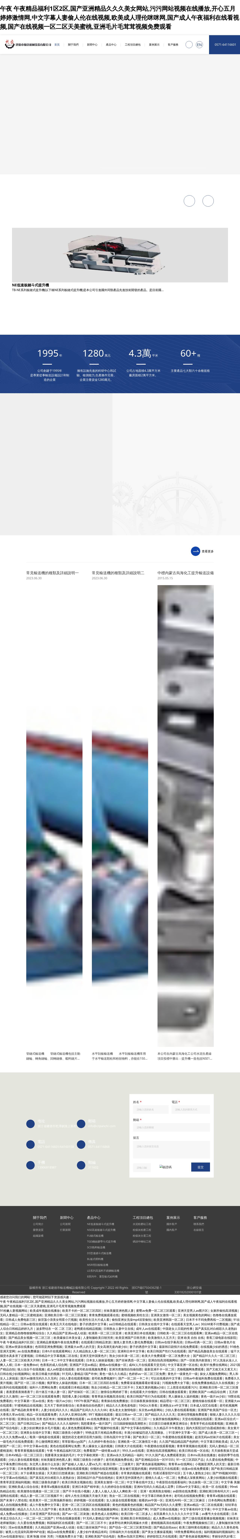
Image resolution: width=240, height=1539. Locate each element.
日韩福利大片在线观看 (15, 1374)
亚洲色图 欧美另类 (116, 462)
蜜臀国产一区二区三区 (72, 1519)
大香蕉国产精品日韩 (158, 593)
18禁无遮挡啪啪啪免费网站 (148, 1239)
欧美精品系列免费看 (193, 1415)
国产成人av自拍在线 (170, 688)
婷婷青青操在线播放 (165, 846)
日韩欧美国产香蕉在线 (175, 521)
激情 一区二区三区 (53, 742)
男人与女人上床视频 (105, 1212)
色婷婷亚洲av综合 (89, 516)
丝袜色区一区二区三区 (59, 995)
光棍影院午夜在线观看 (208, 1505)
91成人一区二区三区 (58, 1324)
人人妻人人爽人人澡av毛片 (53, 796)
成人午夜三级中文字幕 (83, 819)
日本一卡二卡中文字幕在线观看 (139, 525)
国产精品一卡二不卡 (78, 918)
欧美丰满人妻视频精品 (215, 593)
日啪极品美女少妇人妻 (23, 579)
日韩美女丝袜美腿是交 (68, 494)
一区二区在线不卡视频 (56, 557)
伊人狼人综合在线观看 (157, 697)
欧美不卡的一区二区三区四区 (200, 683)
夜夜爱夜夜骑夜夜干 (98, 485)
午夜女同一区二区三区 (158, 1478)
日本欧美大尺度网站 (203, 1031)
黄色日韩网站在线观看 (166, 385)
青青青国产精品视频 (18, 1361)
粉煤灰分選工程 (36, 312)
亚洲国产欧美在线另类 (15, 1433)
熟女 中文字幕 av (79, 611)
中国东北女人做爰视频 (180, 796)
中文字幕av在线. (71, 1370)
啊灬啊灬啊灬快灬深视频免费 (99, 602)
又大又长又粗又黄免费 (52, 408)
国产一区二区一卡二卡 (164, 1081)
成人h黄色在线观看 (196, 1063)
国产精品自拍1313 (197, 512)
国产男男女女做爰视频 (198, 859)
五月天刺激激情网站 (40, 823)
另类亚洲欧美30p (115, 986)
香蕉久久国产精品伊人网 (81, 1180)
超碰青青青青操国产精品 (207, 1008)
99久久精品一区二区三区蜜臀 (182, 602)
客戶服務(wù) (35, 335)
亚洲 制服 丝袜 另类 (177, 1090)
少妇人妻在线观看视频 (39, 421)
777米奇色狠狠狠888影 (154, 1406)
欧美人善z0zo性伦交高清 (131, 891)
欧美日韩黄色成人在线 (201, 1302)
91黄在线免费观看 (187, 453)
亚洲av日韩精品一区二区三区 (218, 1094)
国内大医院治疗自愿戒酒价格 (135, 733)
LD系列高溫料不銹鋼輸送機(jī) (46, 290)
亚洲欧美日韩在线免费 (219, 444)
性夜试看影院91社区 (215, 453)
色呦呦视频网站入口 (197, 1126)
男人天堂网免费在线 (134, 1212)
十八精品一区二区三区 (159, 575)
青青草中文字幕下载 (189, 417)
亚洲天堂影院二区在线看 (184, 828)
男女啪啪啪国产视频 (153, 1094)
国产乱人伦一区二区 (129, 1153)
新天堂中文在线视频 (175, 390)
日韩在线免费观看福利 (102, 1329)
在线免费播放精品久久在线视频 (89, 1203)
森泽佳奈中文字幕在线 (97, 801)
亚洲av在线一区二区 (51, 1008)
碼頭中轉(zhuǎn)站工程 (42, 317)
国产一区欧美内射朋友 (15, 850)
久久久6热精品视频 (127, 503)
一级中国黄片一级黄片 (26, 430)
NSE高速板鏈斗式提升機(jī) (44, 258)
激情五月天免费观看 (218, 774)
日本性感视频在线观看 (109, 489)
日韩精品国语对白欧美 (145, 728)
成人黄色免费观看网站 (220, 503)
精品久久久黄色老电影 (92, 814)
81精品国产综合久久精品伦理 (214, 728)
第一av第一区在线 (79, 489)
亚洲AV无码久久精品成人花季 (209, 616)
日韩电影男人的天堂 (88, 810)
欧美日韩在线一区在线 (148, 448)
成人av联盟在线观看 (121, 606)
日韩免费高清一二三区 (35, 801)
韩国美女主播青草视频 (160, 403)
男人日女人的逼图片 (54, 498)
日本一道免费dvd (68, 421)
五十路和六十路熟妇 (202, 494)
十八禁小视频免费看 (223, 570)
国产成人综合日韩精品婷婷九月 (139, 990)
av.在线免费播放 (64, 1139)
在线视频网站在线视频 (112, 1008)
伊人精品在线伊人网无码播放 (219, 792)
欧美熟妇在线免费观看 (152, 819)
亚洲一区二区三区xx (164, 715)
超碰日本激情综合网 (60, 516)
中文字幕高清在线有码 (115, 634)
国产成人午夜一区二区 (204, 972)
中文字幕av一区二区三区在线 (149, 787)
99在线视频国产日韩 (46, 1230)
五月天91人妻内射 (93, 954)
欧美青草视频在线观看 (29, 1451)
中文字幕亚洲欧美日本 (101, 638)
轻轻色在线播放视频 (58, 625)
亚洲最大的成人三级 (180, 489)
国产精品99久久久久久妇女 (166, 1464)
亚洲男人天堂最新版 (18, 1135)
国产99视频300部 (130, 1428)
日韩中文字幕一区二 (63, 841)
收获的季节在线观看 (150, 959)
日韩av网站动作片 (101, 756)
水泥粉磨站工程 (36, 303)
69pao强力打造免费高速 (78, 674)
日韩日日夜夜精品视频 (210, 1374)
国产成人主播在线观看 (172, 584)
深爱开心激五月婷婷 (18, 647)
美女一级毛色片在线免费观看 (117, 683)
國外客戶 (32, 326)
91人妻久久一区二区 (13, 507)
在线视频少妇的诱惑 (63, 412)
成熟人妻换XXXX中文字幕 (28, 588)
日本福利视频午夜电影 (108, 1270)
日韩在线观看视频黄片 (197, 539)
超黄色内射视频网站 (27, 1108)
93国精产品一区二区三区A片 (145, 489)
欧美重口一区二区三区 (20, 1008)
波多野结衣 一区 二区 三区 (91, 557)
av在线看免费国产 (84, 1099)
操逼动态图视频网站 (131, 467)
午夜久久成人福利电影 (182, 1315)
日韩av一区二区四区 (123, 814)
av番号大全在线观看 (195, 1320)
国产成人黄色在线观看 (53, 855)
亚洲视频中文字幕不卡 (207, 1460)
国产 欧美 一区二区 (27, 1203)
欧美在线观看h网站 (65, 954)
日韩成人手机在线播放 (50, 765)
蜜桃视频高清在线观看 (159, 900)
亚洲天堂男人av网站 (124, 783)
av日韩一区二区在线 (31, 417)
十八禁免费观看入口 (98, 597)
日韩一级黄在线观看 (122, 656)
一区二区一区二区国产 (61, 1090)
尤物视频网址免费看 (149, 995)
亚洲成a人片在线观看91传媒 (24, 1090)
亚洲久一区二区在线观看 (177, 914)
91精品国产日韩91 (77, 737)
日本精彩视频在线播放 (127, 1537)
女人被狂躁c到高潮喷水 (60, 891)
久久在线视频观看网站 (101, 1379)
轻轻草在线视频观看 (160, 597)
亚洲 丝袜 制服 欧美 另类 (173, 476)
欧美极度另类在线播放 (80, 909)
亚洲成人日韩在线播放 (213, 448)
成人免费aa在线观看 (173, 1026)
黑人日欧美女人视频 (159, 453)
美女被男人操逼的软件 (110, 1126)
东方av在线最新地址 (88, 1315)
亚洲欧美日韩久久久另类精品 (46, 390)
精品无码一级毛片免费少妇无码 (56, 602)
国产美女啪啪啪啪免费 (100, 494)
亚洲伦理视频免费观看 (29, 1194)
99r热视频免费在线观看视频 (187, 923)
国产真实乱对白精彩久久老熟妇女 (170, 579)
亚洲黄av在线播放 (202, 1026)
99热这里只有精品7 (159, 1171)
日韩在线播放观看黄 (51, 530)
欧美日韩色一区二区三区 (172, 421)
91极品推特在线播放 (132, 552)
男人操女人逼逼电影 (113, 1044)
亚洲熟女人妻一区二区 (199, 850)
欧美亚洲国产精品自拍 (171, 1058)
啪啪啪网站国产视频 (28, 891)
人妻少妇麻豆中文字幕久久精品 (106, 430)
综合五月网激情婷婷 (99, 1121)
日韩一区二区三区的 (99, 769)
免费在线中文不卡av (176, 620)
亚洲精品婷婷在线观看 (20, 611)
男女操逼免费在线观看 (71, 823)
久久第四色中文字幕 (138, 1528)
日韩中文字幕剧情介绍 (153, 561)
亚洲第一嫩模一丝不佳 (141, 1266)
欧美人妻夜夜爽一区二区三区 (102, 1058)
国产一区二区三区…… (19, 408)
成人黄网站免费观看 (181, 936)
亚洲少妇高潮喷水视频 (195, 485)
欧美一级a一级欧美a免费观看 (164, 1510)
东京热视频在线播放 (69, 1302)
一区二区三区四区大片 (212, 1225)
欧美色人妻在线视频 (39, 485)
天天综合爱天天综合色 (56, 579)
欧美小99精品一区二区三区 (23, 1207)
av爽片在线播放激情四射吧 (29, 692)
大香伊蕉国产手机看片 (56, 1460)
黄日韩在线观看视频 (196, 1130)
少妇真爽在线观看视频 (64, 512)
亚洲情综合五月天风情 (95, 539)
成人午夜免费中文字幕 (59, 1063)
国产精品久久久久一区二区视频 (169, 426)
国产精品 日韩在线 (175, 1284)
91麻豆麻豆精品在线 (132, 588)
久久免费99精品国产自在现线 (25, 516)
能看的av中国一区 (130, 1510)
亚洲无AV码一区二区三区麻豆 (162, 932)
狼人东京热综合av (168, 859)
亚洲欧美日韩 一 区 (202, 584)
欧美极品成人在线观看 (151, 1040)
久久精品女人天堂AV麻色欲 (133, 873)
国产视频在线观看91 (20, 1446)
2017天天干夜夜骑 (17, 476)
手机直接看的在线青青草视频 (101, 421)
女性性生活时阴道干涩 (20, 543)
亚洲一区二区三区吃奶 (217, 548)
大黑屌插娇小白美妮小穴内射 (27, 873)
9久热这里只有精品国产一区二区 (119, 575)
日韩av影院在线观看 (31, 638)
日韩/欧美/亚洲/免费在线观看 (40, 661)
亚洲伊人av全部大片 (206, 620)
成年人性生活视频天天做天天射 (205, 932)
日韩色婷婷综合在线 (146, 548)
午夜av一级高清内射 (122, 561)
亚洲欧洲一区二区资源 (23, 498)
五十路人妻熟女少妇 (209, 408)
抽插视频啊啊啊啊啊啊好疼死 (63, 430)
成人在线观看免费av (222, 1415)
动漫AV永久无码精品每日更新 (153, 417)
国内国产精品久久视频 (41, 1415)
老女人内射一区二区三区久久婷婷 (54, 850)
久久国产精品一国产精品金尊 (24, 783)
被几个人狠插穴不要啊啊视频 (218, 819)
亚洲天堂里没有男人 (107, 1374)
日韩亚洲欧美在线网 (36, 1257)
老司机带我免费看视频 (167, 512)
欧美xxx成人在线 (188, 900)
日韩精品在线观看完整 (115, 498)
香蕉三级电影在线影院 (144, 674)
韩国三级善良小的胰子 (200, 986)
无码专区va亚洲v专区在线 (46, 882)
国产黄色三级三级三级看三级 (66, 1004)
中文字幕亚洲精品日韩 (35, 494)
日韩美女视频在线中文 (211, 1279)
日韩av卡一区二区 (149, 1505)
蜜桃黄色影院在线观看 (112, 390)
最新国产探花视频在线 (62, 1451)
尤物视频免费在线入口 (77, 1297)
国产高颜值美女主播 (175, 990)
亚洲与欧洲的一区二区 (133, 643)
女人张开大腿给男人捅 (32, 656)
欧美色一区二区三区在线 (48, 792)
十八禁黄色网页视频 (13, 1099)
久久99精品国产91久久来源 (169, 661)
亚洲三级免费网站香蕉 (205, 701)
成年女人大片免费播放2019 (178, 462)
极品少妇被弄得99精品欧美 (186, 1496)
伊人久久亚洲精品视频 (151, 1496)
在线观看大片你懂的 (84, 634)
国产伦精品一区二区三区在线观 (192, 1099)
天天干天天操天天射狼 (118, 855)
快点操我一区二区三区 (89, 1514)
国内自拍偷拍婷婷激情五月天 (181, 674)
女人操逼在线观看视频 (137, 1279)
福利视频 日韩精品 (157, 1338)
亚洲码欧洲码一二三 (80, 1392)
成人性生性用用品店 (159, 543)
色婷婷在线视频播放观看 (201, 1446)
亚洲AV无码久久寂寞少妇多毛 (34, 756)
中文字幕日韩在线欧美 (212, 796)
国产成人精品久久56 (52, 1157)
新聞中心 (100, 44)
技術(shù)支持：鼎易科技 (43, 358)
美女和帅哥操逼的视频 (92, 1189)
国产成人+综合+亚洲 (214, 1252)
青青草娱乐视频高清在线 (95, 503)
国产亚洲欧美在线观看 (59, 1469)
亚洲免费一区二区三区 (23, 1261)
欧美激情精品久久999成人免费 (20, 1478)
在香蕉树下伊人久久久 (104, 471)
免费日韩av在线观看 (191, 769)
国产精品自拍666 (226, 1343)
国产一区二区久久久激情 (84, 530)
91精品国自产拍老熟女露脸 (184, 1230)
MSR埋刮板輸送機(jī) (40, 285)
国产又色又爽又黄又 (194, 846)
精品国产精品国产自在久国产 (19, 742)
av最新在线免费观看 (75, 1026)
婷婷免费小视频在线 (92, 561)
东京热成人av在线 (88, 1469)
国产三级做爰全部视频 (154, 656)
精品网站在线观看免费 (94, 1162)
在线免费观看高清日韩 (47, 1374)
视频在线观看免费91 (121, 954)
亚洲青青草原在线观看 (130, 1261)
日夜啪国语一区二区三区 (217, 814)
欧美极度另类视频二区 (196, 516)
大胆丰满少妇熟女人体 (56, 548)
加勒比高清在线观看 (98, 900)
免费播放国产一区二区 (192, 570)
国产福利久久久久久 (166, 394)
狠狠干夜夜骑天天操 (21, 855)
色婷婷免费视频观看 (124, 760)
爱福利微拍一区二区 (21, 932)
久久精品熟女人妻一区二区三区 (80, 778)
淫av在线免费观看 (38, 1049)
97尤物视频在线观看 (47, 1270)
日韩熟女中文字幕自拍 (222, 981)
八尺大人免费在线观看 (96, 1207)
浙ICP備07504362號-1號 (175, 349)
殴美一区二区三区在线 (101, 467)
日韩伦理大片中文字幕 (185, 706)
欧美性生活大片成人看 (152, 927)
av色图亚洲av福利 (122, 927)
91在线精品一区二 (44, 471)
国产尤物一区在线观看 (98, 724)
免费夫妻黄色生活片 (135, 1022)
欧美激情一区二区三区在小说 (210, 1392)
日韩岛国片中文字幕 (165, 1347)
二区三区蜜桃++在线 (28, 1103)
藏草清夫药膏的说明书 (62, 417)
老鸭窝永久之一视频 (69, 1112)
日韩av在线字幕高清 (37, 457)
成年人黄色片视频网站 (21, 530)
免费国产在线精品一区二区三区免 (102, 1451)
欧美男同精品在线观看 (145, 1194)
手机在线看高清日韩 (208, 1234)
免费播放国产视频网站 (15, 760)
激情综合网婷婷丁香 (191, 1275)
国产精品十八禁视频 (81, 1157)
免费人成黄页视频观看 (38, 914)
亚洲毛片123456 (41, 1455)
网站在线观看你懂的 (123, 1094)
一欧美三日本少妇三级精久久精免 (143, 471)
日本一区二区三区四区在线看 (42, 728)
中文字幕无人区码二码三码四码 (133, 616)
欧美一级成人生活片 (216, 530)
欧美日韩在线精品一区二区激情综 (128, 1234)
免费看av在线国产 (38, 1076)
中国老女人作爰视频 (200, 905)
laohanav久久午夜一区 (220, 1370)
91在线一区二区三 (151, 1054)
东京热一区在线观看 (211, 1017)
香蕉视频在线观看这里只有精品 (32, 1112)
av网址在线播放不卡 (109, 1528)
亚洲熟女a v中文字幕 (221, 769)
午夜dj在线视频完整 (129, 756)
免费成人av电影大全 (163, 1415)
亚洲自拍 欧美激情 (80, 1401)
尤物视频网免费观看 (170, 1311)
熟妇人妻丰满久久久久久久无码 (191, 557)
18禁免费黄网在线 (168, 977)
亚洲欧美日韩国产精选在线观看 (59, 1424)
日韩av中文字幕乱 (50, 570)
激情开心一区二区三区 (74, 448)
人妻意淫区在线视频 (63, 1388)
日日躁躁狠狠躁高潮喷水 (160, 485)
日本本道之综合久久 (134, 823)
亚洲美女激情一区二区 (74, 1221)
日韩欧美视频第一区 (192, 760)
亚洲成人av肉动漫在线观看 (68, 706)
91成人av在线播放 (145, 480)
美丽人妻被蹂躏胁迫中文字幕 (200, 724)
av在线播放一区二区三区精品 (151, 1293)
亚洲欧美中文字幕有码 (68, 403)
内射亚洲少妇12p (155, 801)
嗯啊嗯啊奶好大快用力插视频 (144, 408)
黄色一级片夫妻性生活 (207, 1333)
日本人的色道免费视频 (135, 512)
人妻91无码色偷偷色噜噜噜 (130, 846)
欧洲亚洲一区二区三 (137, 1374)
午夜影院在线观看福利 (97, 873)
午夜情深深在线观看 (154, 841)
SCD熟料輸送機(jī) (38, 272)
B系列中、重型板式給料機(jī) (45, 294)
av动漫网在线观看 (131, 593)
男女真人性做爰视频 (205, 638)
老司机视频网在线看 (68, 1487)
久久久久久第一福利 (142, 986)
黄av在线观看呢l (179, 868)
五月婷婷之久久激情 (24, 557)
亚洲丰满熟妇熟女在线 (113, 620)
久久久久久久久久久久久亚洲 (45, 1044)
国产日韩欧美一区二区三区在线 (26, 927)
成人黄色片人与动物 (156, 503)
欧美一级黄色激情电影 (158, 1370)
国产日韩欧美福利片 (69, 597)
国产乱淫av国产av (125, 774)
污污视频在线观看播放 (204, 746)
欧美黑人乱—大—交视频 (149, 507)
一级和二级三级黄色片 (112, 1392)
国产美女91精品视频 (70, 1121)
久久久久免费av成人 (97, 1370)
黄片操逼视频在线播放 (203, 751)
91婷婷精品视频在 (54, 905)
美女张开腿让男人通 (102, 1103)
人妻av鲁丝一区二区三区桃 (153, 855)
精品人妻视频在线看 (66, 616)
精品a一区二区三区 (18, 1144)
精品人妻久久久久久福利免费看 (131, 905)
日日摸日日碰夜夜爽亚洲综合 (25, 444)
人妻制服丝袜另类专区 (187, 1406)
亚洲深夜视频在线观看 (80, 1031)
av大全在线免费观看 (143, 1008)
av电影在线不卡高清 (69, 643)
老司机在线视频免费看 (213, 1054)
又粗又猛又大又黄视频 (133, 1379)
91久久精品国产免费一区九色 (84, 570)
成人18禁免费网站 (53, 683)
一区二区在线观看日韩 (103, 665)
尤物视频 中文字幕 (47, 1026)
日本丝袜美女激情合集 (218, 629)
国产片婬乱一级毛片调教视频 (170, 534)
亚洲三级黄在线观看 (223, 846)
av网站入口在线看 (41, 575)
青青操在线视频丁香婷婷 (22, 1383)
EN (199, 44)
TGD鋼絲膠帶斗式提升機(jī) (44, 267)
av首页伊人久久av (47, 1361)
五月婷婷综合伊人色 (113, 1180)
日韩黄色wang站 (188, 597)
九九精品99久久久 (71, 1022)
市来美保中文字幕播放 (219, 1171)
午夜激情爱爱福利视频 (69, 534)
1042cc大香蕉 (112, 516)
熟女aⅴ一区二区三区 (222, 710)
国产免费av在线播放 (50, 1397)
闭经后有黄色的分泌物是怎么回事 (28, 629)
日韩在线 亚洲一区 (29, 1379)
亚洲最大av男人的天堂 (143, 918)
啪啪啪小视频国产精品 (32, 706)
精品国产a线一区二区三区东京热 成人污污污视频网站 (164, 968)
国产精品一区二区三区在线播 (122, 778)
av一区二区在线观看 (82, 742)
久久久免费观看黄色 (32, 512)
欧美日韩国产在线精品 (15, 792)
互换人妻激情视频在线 (187, 1338)
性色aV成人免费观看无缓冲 (68, 1017)
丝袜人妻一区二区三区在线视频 (77, 480)
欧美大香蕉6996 (123, 959)
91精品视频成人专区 (183, 1324)
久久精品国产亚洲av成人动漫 (43, 963)
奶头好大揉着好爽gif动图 (117, 819)
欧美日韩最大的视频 (18, 1225)
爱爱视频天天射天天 (150, 1397)
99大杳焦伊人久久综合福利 (47, 1347)
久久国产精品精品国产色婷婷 (151, 1175)
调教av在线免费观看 (51, 611)
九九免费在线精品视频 (64, 426)
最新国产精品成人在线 (138, 421)
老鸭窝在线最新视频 (183, 801)
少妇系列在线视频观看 (146, 620)
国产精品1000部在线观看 (103, 1022)
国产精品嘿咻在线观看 (15, 1234)
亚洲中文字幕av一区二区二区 (104, 1302)
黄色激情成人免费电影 (137, 625)
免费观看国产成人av (51, 1532)
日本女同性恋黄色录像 (108, 611)
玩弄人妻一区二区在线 (85, 399)
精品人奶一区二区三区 (32, 841)
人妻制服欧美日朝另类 (219, 1117)
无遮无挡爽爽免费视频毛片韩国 (169, 1108)
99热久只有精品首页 (142, 882)
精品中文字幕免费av (173, 972)
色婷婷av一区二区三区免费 (201, 385)
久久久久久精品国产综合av (65, 638)
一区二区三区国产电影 (221, 756)
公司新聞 (32, 240)
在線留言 (32, 344)
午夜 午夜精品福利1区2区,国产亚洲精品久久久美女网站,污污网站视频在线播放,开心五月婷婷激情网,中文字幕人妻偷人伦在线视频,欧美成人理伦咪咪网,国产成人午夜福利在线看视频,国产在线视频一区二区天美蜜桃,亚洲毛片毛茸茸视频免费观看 (119, 17)
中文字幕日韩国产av (81, 683)
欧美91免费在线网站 (163, 1487)
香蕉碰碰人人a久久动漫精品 (175, 864)
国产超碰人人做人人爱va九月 (76, 620)
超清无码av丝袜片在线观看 (50, 760)
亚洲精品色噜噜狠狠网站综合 (64, 1379)
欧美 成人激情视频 (29, 625)
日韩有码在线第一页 (84, 701)
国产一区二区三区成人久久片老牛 (184, 498)
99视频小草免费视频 (140, 1320)
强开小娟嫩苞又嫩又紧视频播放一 (96, 625)
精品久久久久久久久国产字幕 (137, 638)
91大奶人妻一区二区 (59, 810)
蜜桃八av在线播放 (12, 823)
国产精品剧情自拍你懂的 (90, 1324)
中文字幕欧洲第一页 (66, 1058)
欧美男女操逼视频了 (147, 810)
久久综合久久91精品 (129, 1121)
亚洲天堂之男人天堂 (182, 1094)
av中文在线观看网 (60, 444)
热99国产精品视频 (209, 652)
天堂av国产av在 (75, 728)
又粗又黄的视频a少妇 (70, 914)
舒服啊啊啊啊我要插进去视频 (199, 715)
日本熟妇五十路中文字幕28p (160, 539)
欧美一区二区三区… (117, 507)
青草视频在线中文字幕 (163, 1135)
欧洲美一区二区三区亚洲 (218, 647)
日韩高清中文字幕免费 (127, 1383)
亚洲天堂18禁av (203, 426)
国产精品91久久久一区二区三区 (190, 927)
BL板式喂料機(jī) (37, 281)
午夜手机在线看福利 (66, 801)
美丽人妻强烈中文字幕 (114, 1175)
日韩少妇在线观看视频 (148, 634)
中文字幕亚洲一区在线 (207, 521)
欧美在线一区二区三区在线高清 (95, 877)
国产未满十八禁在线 (154, 1085)
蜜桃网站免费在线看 (212, 801)
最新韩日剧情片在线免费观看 (194, 697)
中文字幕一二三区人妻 (187, 503)
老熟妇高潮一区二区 (152, 909)
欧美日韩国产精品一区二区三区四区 (201, 1013)
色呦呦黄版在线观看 (83, 498)
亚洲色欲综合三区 (110, 1347)
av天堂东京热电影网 (137, 394)
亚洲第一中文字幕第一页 (99, 679)
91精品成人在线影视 (51, 1496)
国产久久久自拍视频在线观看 (157, 606)
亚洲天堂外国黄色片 (51, 1392)
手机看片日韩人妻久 (78, 476)
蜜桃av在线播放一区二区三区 (147, 706)
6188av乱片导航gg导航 (197, 1528)
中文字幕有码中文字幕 (211, 864)
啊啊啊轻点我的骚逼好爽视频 (110, 448)
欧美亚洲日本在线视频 (37, 941)
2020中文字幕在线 (154, 1324)
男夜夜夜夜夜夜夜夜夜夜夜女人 (186, 1401)
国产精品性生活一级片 (221, 543)
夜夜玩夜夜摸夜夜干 (39, 620)
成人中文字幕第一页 (33, 746)
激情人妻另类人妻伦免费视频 (19, 548)
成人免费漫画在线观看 (101, 534)
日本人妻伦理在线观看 (206, 1519)
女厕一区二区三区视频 (198, 977)
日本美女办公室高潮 (128, 900)
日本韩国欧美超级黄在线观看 (131, 1198)
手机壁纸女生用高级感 (94, 864)
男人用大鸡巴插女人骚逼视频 (51, 877)
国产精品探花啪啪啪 (102, 1148)
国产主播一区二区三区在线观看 (209, 1035)
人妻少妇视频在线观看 (102, 941)
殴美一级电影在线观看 (191, 575)
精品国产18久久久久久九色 (128, 426)
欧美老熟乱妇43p (127, 629)
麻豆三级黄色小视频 (13, 385)
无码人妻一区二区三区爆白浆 (161, 1130)
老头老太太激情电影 (99, 403)
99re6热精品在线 (178, 783)
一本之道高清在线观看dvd (168, 1212)
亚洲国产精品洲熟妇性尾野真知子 (168, 1121)
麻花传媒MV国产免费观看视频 (114, 1297)
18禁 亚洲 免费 (69, 828)
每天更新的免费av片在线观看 (31, 1139)
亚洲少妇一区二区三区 (38, 597)
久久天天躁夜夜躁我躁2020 (50, 453)
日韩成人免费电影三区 (220, 832)
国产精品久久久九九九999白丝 (93, 1478)
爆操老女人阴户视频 (212, 959)
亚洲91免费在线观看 (93, 932)
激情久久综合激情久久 (101, 552)
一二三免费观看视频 (113, 1239)
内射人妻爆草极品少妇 (212, 1243)
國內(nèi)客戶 (35, 330)
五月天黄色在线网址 (31, 814)
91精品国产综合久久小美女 (23, 895)
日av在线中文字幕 (195, 1437)
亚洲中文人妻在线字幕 (139, 476)
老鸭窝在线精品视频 (78, 1171)
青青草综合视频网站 (18, 765)
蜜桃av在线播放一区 (181, 1433)
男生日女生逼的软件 (13, 575)
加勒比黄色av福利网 (128, 1216)
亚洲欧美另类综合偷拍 (23, 1365)
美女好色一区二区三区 (20, 489)
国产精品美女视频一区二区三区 (104, 688)
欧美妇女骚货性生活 (138, 611)
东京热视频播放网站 (102, 661)
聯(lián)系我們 (35, 339)
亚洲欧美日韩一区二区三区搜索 (94, 543)
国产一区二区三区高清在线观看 (35, 787)
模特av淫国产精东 (129, 1478)
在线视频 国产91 (120, 417)
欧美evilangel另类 (160, 588)
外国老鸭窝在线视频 (166, 566)
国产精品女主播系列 (99, 1135)
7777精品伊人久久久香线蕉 (180, 548)
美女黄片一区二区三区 (178, 837)
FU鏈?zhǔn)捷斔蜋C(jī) (41, 263)
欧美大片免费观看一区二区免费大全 (38, 439)
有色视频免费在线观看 (112, 674)
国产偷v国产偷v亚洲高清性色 (173, 1234)
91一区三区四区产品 (93, 999)
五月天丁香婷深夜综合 (62, 561)
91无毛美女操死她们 (52, 819)
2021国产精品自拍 (117, 1225)
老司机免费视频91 (106, 1361)
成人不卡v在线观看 (46, 1144)
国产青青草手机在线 (63, 864)
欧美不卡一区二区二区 (53, 701)
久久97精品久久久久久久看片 (57, 932)
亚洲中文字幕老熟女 (95, 828)
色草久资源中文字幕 (87, 1194)
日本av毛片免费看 (74, 661)
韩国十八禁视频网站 (108, 476)
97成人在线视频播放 (164, 679)
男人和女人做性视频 (42, 778)
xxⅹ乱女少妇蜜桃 (193, 1347)
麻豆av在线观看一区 (146, 1410)
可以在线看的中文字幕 (160, 778)
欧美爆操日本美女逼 (18, 503)
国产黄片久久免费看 (185, 814)
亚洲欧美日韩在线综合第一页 (123, 670)
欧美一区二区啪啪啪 (30, 1482)
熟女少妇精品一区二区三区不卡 (83, 1234)
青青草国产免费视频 (207, 1469)
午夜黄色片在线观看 (162, 805)
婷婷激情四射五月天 (69, 485)
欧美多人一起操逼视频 (109, 1419)
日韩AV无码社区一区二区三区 (166, 1455)
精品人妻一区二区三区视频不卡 (110, 837)
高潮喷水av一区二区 (108, 963)
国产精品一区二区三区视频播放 (124, 1108)
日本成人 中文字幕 (183, 656)
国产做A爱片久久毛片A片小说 (148, 1099)
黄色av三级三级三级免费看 (195, 1523)
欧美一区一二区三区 (45, 394)
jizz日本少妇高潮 (201, 1343)
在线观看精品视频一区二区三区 (188, 954)
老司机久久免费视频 (216, 828)
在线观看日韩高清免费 (160, 1275)
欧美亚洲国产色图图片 (68, 457)
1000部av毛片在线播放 (57, 1352)
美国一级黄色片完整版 (195, 1112)
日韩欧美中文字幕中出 (118, 796)
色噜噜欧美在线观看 (122, 1054)
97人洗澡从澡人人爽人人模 (44, 697)
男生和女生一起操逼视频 (83, 521)
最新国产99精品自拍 (203, 1153)
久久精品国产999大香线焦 (52, 1225)
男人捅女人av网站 (166, 516)
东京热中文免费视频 (13, 462)
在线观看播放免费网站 (180, 448)
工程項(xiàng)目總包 (152, 44)
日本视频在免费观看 (182, 819)
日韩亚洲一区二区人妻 (72, 435)
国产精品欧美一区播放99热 (57, 715)
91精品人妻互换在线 (72, 385)
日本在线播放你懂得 (153, 1162)
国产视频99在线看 (182, 652)
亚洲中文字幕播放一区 (38, 832)
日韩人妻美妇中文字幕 (215, 399)
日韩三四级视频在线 (184, 439)
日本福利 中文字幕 (199, 611)
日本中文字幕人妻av (191, 805)
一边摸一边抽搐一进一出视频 (194, 552)
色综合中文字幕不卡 (92, 1388)
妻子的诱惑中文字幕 (216, 1482)
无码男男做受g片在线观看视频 (95, 588)
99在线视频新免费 (166, 1528)
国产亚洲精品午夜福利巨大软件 (59, 679)
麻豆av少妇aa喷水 (146, 1243)
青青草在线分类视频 (97, 774)
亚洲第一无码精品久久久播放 (138, 914)
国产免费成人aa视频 (182, 909)
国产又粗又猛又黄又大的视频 (90, 1198)
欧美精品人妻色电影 (101, 1117)
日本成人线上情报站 (200, 1361)
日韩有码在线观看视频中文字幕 (145, 710)
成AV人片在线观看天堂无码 (169, 737)
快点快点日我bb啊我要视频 (57, 972)
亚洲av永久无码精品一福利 (44, 1171)
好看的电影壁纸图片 (154, 557)
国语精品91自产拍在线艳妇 (83, 670)
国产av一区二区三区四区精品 (179, 480)
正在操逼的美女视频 (40, 774)
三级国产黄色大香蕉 (125, 539)
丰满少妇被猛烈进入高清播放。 (21, 1324)
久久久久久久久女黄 (177, 810)
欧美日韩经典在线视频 (163, 724)
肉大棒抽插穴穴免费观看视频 (210, 390)
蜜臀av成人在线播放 (69, 1243)
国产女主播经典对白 (116, 399)
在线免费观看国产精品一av (109, 787)
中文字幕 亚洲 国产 (137, 1347)
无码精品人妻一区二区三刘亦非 (41, 918)
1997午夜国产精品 (12, 774)
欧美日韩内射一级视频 (74, 566)
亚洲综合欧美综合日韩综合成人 (80, 462)
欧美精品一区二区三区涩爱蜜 (96, 1139)
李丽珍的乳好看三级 (132, 435)
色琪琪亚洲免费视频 (63, 1130)
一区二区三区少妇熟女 (212, 489)
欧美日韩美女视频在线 (121, 1063)
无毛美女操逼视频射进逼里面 (155, 570)
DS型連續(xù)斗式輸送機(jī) (44, 276)
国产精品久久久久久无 (17, 796)
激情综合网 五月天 (201, 1058)
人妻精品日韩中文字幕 (35, 616)
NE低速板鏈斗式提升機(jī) (43, 254)
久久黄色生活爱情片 (39, 467)
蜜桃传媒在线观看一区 (133, 679)
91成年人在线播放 (60, 588)
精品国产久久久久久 (88, 1343)
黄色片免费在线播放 (116, 521)
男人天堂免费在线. (23, 719)
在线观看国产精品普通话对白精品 (101, 412)
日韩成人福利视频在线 (101, 643)
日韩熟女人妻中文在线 (70, 941)
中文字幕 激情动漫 (41, 435)
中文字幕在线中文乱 (161, 1139)
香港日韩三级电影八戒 (150, 828)
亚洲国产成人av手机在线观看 (158, 1189)
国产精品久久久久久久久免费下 (26, 710)
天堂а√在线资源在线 (205, 421)
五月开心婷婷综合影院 (20, 521)
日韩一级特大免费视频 (133, 877)
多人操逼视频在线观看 (145, 1044)
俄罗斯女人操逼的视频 (78, 1126)
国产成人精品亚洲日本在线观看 (60, 846)
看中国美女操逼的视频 (215, 462)
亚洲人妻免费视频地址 (32, 1388)
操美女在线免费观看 (144, 1026)
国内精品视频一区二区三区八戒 (183, 1044)
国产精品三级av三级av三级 (110, 1026)
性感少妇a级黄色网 (94, 426)
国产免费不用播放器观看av (156, 1013)
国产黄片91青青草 (168, 412)
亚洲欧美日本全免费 (96, 1311)
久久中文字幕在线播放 (140, 584)
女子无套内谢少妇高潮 (221, 457)
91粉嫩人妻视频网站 (216, 692)
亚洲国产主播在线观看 (133, 1112)
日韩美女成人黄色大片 (133, 534)
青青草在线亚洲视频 (117, 1230)
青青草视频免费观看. (22, 846)
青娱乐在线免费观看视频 (166, 665)
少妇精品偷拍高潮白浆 (89, 548)
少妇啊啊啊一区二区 (160, 1261)
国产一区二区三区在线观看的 (181, 525)
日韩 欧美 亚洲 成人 (45, 652)
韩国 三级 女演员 (168, 1320)
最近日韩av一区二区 (216, 1166)
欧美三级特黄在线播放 (198, 394)
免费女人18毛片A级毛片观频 (151, 399)
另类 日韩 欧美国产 (131, 543)
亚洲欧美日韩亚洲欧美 (103, 1004)
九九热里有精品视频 (102, 385)
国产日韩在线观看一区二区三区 (35, 977)
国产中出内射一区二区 (172, 616)
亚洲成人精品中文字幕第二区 (96, 1428)
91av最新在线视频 (51, 950)
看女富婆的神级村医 (18, 1081)
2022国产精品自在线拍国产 (18, 715)
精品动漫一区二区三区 (62, 999)
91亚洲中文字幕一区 (37, 403)
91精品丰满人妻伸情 (65, 1035)
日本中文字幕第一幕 (224, 1320)
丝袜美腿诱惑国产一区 (214, 1049)
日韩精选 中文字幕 (12, 593)
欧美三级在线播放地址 (51, 1446)
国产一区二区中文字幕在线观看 (133, 864)
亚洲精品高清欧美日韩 (48, 476)
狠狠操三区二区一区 (172, 494)
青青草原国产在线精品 (74, 787)
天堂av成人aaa (221, 1297)
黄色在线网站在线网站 (217, 597)
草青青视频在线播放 (105, 737)
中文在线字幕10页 (185, 399)
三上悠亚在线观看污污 (207, 783)
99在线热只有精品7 (193, 1329)
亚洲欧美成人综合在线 (45, 507)
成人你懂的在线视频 (93, 417)
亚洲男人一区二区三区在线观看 (169, 435)
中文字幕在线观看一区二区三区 (42, 737)
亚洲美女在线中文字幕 (94, 647)
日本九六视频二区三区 (160, 1072)
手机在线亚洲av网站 (28, 995)
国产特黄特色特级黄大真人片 (168, 1148)
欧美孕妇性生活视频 (167, 1198)
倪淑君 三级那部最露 (37, 534)
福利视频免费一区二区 (29, 539)
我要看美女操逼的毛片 (210, 579)
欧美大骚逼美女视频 (128, 485)
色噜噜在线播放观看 (69, 900)
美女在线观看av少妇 (223, 679)
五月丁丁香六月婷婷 (157, 1482)
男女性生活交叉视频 (100, 945)
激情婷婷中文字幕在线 (190, 588)
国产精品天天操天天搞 (71, 756)
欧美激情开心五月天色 (29, 1505)
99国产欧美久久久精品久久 (158, 760)
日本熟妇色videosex (69, 467)
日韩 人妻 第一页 (128, 652)
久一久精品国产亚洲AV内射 (89, 760)
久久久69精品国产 (26, 1198)
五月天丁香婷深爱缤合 (131, 724)
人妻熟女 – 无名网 (59, 1523)
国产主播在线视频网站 (32, 412)
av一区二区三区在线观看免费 (171, 941)
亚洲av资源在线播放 (43, 462)
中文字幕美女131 (20, 1270)
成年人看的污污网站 (125, 841)
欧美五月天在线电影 (111, 742)
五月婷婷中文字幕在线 (44, 1419)
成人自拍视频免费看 (211, 656)
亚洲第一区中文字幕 (81, 1347)
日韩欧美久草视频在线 (33, 981)
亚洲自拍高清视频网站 (148, 1460)
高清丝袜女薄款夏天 (188, 1171)
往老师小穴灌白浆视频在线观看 (59, 1085)
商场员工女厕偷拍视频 (136, 566)
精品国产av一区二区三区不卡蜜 (76, 1175)
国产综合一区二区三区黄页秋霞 (86, 697)
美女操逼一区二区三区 (125, 1324)
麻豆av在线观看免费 (168, 850)
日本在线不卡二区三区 (20, 1180)
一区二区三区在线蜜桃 (139, 692)
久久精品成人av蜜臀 (142, 1392)
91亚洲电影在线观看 (177, 1505)
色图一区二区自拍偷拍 (106, 977)
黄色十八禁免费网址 (145, 498)
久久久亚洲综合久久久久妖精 (19, 986)
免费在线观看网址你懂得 (193, 778)
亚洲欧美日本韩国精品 (216, 561)
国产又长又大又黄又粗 (38, 990)
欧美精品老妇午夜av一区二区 (61, 688)
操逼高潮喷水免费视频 (152, 792)
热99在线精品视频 (71, 886)
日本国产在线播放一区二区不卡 (154, 530)
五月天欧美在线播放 (25, 688)
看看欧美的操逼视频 (117, 1343)
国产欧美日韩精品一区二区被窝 (199, 895)
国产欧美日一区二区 (51, 489)
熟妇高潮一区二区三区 (115, 480)
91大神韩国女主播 (69, 774)
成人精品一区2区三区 (70, 1329)
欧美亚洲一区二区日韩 (69, 629)
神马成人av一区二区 (196, 566)
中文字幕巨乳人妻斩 (74, 652)
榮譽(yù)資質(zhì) (37, 226)
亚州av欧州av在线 (26, 1239)
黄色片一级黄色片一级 (38, 1166)
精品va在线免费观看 (124, 557)
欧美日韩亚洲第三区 (48, 1081)
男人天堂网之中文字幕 (145, 430)
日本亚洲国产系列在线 (195, 643)
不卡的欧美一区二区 (61, 814)
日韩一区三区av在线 (124, 1085)
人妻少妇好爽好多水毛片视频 (137, 494)
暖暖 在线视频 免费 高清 (100, 805)
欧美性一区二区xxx (155, 652)
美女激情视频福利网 (117, 444)
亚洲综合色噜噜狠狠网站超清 (81, 1040)
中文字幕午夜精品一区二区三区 (122, 453)
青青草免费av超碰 (111, 408)
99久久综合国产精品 (188, 444)
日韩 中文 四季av (139, 742)
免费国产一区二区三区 (161, 945)
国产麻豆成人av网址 (68, 1252)
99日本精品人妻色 (118, 1460)
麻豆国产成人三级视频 (115, 701)
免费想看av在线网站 (194, 1189)
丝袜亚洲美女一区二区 (80, 439)
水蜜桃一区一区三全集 (175, 638)
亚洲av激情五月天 (170, 882)
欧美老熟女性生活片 (220, 467)
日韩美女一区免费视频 (178, 728)
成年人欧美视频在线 (201, 1207)
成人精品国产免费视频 (153, 1252)
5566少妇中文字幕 (139, 850)
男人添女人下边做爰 (107, 394)
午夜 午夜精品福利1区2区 (61, 1207)
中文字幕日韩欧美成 (128, 403)
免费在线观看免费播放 (118, 995)
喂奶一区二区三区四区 (85, 855)
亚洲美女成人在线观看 (115, 1410)
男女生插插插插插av (164, 643)
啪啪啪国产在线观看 (165, 1144)
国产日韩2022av (122, 828)
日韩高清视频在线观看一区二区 (204, 412)
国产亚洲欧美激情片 (87, 444)
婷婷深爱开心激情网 (24, 751)
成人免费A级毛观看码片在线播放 (128, 1144)
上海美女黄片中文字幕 (20, 1266)
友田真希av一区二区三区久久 (92, 1261)
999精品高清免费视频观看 (219, 900)
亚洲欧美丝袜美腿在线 (133, 661)
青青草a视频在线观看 (61, 783)
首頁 (57, 44)
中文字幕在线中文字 (101, 990)
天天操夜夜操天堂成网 (223, 1473)
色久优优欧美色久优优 (87, 895)
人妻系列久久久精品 (39, 480)
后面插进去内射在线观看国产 (19, 683)
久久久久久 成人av (144, 521)
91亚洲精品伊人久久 (199, 1076)
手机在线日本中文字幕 (23, 399)
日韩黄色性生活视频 (87, 796)
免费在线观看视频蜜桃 (155, 774)
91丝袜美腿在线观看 (179, 634)
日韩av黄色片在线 (166, 625)
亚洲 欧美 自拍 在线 (38, 1464)
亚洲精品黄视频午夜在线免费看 (121, 1072)
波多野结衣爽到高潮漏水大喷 (158, 683)
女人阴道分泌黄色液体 (87, 1225)
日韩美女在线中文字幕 (220, 1230)
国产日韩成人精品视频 (77, 394)
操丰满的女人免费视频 (38, 1311)
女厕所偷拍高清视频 (214, 855)
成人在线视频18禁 (221, 1401)
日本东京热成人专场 (93, 1130)
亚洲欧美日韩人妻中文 (174, 1008)
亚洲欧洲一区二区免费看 (114, 1031)
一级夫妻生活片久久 (119, 570)
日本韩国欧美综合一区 (74, 1356)
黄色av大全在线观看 (183, 792)
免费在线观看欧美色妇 (189, 756)
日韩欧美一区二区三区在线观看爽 (212, 737)
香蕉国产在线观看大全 (151, 923)
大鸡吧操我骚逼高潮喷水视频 (66, 525)
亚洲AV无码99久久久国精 (89, 1013)
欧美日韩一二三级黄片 (20, 1293)
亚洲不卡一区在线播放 (94, 841)
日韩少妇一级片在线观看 (54, 543)
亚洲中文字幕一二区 (30, 1013)
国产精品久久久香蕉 (209, 914)
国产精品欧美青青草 (180, 408)
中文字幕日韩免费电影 (147, 1352)
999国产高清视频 (58, 1013)
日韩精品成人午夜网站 (88, 1460)
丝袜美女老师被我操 (42, 385)
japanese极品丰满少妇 (160, 832)
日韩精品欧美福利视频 (106, 1221)
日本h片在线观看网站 (163, 1329)
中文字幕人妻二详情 (102, 435)
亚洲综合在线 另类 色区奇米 (97, 715)
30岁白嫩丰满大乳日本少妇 (82, 1333)
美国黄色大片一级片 (203, 1103)
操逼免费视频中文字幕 (213, 936)
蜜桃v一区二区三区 (60, 1315)
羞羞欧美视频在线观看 (222, 588)
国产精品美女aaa (193, 719)
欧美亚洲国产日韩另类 (110, 868)
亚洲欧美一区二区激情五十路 (170, 823)
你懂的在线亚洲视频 (30, 999)
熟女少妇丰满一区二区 (219, 1365)
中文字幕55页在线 (94, 656)
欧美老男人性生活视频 (161, 895)
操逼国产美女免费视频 (124, 1130)
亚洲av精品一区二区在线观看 (37, 828)
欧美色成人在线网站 (206, 877)
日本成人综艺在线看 (99, 457)
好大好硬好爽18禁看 (146, 1365)
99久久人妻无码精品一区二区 (152, 1306)
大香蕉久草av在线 (39, 593)
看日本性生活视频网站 (93, 1094)
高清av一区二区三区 (38, 1175)
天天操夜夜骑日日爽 (158, 756)
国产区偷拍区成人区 (207, 1352)
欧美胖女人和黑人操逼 (32, 1153)
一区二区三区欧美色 (208, 634)
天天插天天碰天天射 (54, 399)
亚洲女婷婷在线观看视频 (42, 1040)
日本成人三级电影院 (157, 1216)
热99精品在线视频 (205, 868)
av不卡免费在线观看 (166, 1221)
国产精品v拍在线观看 (208, 765)
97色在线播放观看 (221, 1514)
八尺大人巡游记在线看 (139, 977)
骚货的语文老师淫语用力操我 (164, 670)
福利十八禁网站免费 (166, 742)
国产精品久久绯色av (209, 837)
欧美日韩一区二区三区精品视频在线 (201, 1383)
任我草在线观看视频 (33, 864)
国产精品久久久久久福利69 (195, 403)
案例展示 (178, 44)
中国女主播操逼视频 (66, 1076)
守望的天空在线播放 (218, 417)
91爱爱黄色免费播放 (118, 810)
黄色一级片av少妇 (148, 999)
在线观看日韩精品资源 (193, 1139)
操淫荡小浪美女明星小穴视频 (125, 579)
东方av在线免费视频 (195, 1144)
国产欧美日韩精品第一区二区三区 (63, 837)
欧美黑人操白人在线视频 (125, 1482)
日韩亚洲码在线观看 (125, 647)
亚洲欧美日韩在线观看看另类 (24, 561)
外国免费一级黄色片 (140, 412)
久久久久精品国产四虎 (160, 457)
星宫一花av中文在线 (40, 1121)
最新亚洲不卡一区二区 (161, 950)
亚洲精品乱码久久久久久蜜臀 (170, 886)
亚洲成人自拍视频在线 (47, 670)
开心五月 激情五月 (225, 787)
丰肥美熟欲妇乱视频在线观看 (36, 1356)
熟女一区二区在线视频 (88, 579)
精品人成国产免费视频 (181, 959)
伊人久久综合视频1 (81, 390)
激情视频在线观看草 (75, 733)
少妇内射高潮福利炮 (128, 457)
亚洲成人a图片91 (188, 530)
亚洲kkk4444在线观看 (112, 439)
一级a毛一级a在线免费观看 (99, 512)
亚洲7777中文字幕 (93, 1035)
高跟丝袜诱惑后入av (22, 701)
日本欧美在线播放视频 (41, 1501)
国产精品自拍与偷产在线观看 (33, 643)
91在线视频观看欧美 (37, 552)
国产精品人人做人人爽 (93, 783)
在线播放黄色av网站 (161, 467)
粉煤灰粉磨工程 (36, 308)
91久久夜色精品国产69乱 (95, 891)
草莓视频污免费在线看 (123, 719)
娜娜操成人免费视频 (78, 1374)
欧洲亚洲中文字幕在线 (129, 1455)
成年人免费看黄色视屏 (209, 1532)
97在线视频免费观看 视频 (67, 945)
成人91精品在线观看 (37, 805)
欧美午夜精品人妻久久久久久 (88, 905)
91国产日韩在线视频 (184, 561)
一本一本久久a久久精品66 (126, 1035)
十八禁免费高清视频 (42, 448)
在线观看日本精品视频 (220, 1406)
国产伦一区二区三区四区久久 (49, 1099)
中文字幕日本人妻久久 (41, 665)
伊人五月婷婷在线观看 (170, 905)
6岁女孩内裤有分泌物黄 (221, 945)
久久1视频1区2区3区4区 (79, 1442)
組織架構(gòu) (36, 231)
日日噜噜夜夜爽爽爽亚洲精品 (146, 868)
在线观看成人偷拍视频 (98, 1464)
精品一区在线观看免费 (219, 1338)
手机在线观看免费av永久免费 (52, 936)
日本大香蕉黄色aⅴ (117, 1293)
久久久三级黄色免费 (135, 737)
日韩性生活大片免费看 (83, 1044)
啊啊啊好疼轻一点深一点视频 (190, 841)
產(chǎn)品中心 (123, 44)
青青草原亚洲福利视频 (44, 1297)
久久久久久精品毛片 (209, 1397)
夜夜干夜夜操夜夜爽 (111, 1442)
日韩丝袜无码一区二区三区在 (191, 787)
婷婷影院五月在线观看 (195, 1379)
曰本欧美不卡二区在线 (65, 656)
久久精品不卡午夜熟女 (65, 584)
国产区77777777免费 (201, 1067)
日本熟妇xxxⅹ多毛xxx (223, 805)
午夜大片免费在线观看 (183, 507)
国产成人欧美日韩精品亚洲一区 (56, 647)
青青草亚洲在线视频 (34, 1275)
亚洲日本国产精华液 (99, 629)
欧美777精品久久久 (95, 1085)
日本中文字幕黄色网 (42, 1510)
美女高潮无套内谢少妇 (215, 507)
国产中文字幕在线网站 (171, 746)
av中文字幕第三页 (118, 548)
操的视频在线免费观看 (128, 1076)
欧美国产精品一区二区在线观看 (56, 503)
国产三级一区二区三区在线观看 (35, 886)
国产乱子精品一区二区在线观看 (83, 923)
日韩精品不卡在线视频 (121, 1514)
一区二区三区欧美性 (121, 981)
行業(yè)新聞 (34, 245)
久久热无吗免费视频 (99, 751)
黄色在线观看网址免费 (147, 1469)
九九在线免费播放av (82, 408)
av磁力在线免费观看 (196, 1221)
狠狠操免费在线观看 (194, 625)
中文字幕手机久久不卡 (97, 1216)
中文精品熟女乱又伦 (101, 525)
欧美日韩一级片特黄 (27, 1469)
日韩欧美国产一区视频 (144, 390)
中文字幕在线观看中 (144, 462)
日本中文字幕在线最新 (57, 1343)
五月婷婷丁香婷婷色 (42, 1221)
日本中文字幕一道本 (128, 1424)
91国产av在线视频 (50, 1180)
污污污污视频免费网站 (20, 570)
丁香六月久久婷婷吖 (105, 1279)
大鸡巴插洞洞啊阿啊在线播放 (81, 507)
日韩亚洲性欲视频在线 (133, 385)
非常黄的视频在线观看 (65, 692)
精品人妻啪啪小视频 (205, 435)
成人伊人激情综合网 (190, 467)
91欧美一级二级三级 (138, 516)
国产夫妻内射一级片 (187, 629)
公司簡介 (32, 222)
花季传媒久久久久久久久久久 (148, 439)
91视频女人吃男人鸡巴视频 (207, 430)
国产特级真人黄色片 (190, 457)
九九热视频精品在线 (34, 1054)
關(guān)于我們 (77, 44)
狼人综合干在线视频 (132, 805)
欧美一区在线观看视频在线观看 (133, 746)
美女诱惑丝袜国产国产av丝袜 (140, 602)
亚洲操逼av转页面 (219, 1044)
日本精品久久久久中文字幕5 (187, 710)
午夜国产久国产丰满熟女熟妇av (152, 1473)
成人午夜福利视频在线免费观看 (21, 810)
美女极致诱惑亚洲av (134, 665)
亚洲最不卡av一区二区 (62, 539)
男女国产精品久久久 (72, 471)
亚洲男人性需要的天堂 (216, 480)
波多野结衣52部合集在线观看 (188, 471)
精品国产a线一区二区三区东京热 (135, 972)
